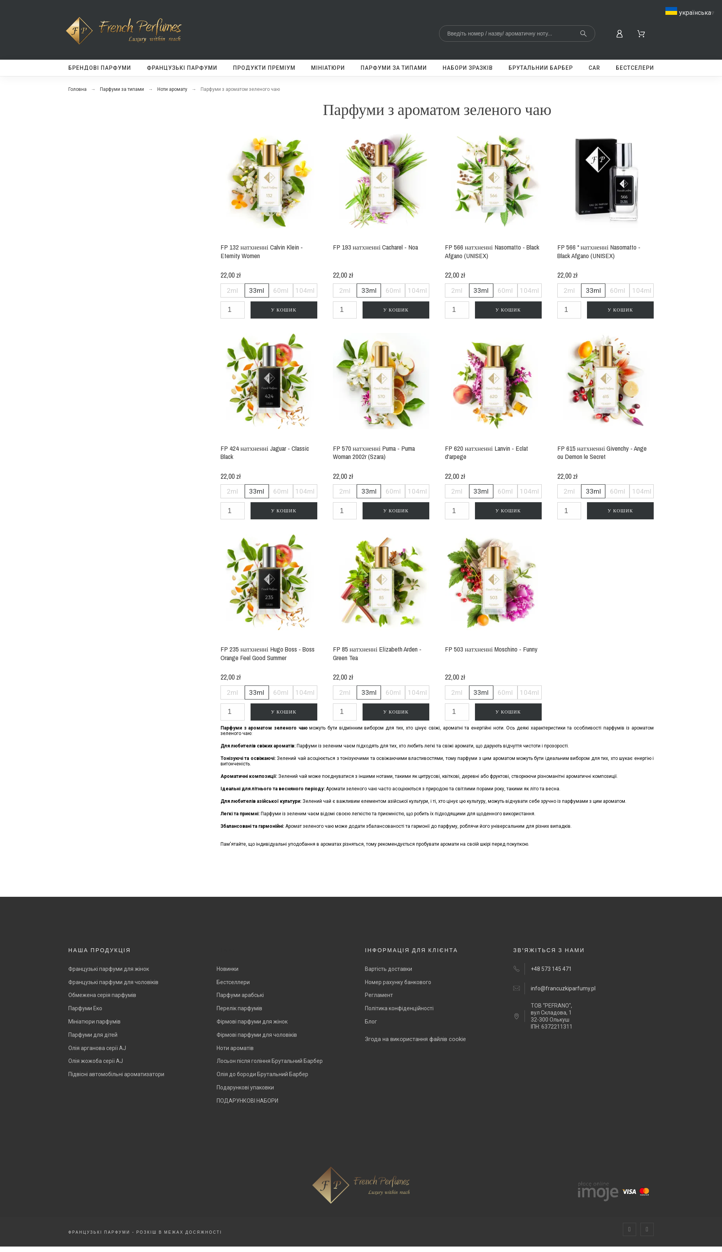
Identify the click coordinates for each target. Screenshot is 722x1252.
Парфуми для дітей (92, 1035)
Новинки (227, 969)
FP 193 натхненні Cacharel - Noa (375, 247)
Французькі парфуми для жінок (108, 969)
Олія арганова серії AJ (97, 1048)
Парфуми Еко (85, 1008)
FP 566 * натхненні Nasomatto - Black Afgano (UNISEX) (599, 251)
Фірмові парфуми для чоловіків (257, 1035)
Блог (371, 1021)
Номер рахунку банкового (398, 982)
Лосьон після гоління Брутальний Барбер (270, 1061)
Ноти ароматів (235, 1048)
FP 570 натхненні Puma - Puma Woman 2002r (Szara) (374, 452)
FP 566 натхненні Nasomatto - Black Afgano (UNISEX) (492, 251)
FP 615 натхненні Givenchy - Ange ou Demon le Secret (602, 452)
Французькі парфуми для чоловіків (113, 982)
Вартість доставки (388, 969)
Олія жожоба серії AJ (95, 1061)
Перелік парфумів (239, 1008)
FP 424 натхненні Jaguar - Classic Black (265, 452)
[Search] (517, 33)
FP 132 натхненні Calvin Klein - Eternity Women (262, 251)
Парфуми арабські (240, 995)
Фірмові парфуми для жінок (252, 1021)
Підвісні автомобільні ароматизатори (116, 1074)
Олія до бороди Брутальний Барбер (262, 1074)
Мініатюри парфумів (94, 1021)
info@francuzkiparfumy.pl (563, 988)
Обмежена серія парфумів (102, 995)
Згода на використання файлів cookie (415, 1039)
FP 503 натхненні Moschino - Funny (491, 649)
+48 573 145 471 (551, 969)
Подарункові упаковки (245, 1087)
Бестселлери (233, 982)
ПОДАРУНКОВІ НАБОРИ (247, 1101)
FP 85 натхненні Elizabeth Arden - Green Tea (377, 653)
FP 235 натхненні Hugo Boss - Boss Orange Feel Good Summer (268, 653)
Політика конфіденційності (399, 1008)
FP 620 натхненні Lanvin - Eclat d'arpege (486, 452)
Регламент (379, 995)
